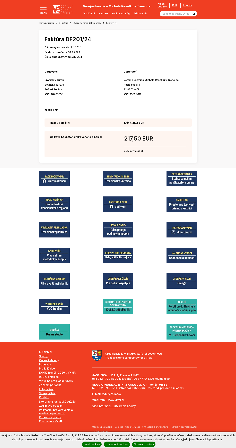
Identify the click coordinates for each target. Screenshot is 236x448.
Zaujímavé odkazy (51, 405)
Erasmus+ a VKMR (51, 421)
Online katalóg (121, 13)
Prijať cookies (92, 444)
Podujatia (45, 364)
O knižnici (89, 13)
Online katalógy (49, 360)
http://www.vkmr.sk (112, 400)
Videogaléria (47, 393)
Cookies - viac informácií (127, 427)
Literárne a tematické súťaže (57, 401)
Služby (43, 356)
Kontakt (103, 13)
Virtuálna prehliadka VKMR (56, 381)
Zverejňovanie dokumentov (87, 23)
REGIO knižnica (49, 377)
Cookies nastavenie (102, 427)
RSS (173, 5)
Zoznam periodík (50, 385)
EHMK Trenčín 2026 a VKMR (57, 372)
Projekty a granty (50, 417)
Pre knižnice (47, 368)
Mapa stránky (161, 5)
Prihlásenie (140, 13)
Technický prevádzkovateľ (183, 427)
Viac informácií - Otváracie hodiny (114, 406)
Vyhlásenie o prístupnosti (155, 427)
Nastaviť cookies (144, 444)
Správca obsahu (100, 431)
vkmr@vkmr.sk (111, 394)
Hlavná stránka (46, 23)
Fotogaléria (46, 389)
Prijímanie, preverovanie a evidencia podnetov (56, 411)
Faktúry (110, 23)
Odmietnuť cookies (117, 444)
